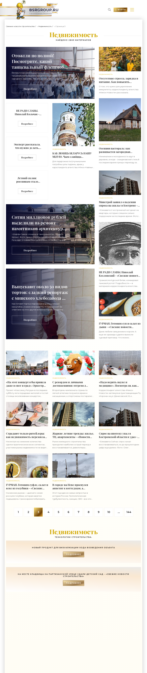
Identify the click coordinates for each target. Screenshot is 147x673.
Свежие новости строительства (20, 26)
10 (108, 512)
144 (128, 512)
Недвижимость (45, 26)
